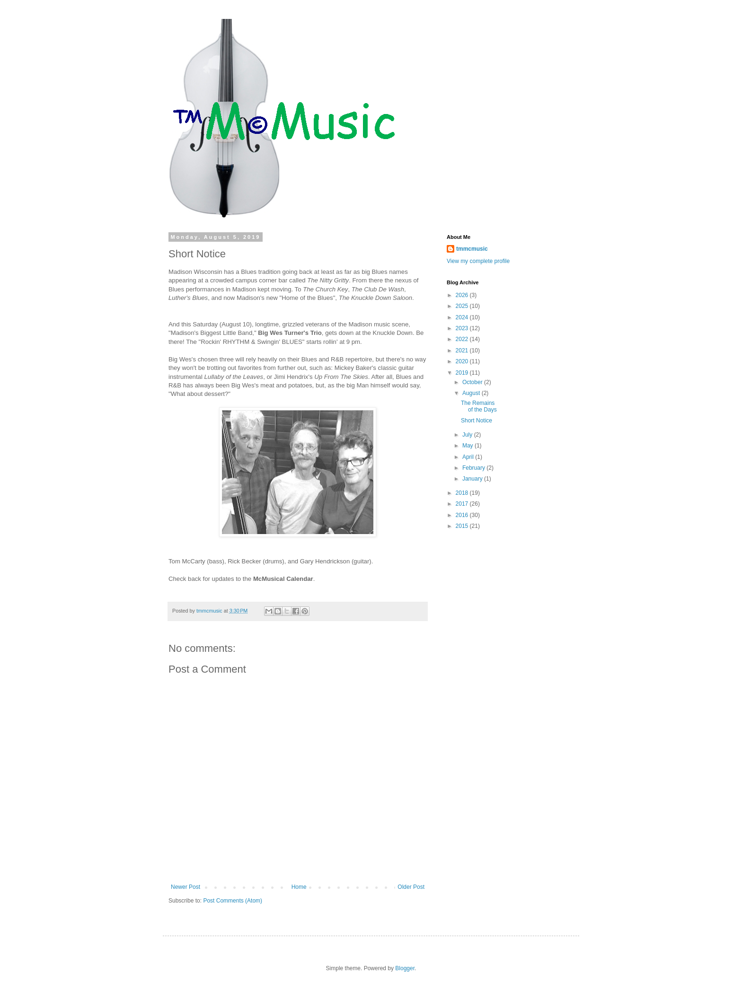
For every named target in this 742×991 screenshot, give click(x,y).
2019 (463, 372)
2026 (463, 295)
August (472, 393)
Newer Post (185, 887)
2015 (463, 526)
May (468, 445)
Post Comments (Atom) (232, 900)
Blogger (405, 968)
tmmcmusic (472, 249)
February (474, 468)
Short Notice (476, 420)
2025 (463, 306)
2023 (463, 328)
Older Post (411, 887)
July (468, 434)
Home (299, 887)
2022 (463, 339)
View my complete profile (478, 261)
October (473, 382)
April (468, 457)
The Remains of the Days (479, 406)
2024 (463, 317)
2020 (463, 361)
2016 (463, 515)
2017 (463, 503)
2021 (463, 350)
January (473, 478)
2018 (463, 493)
